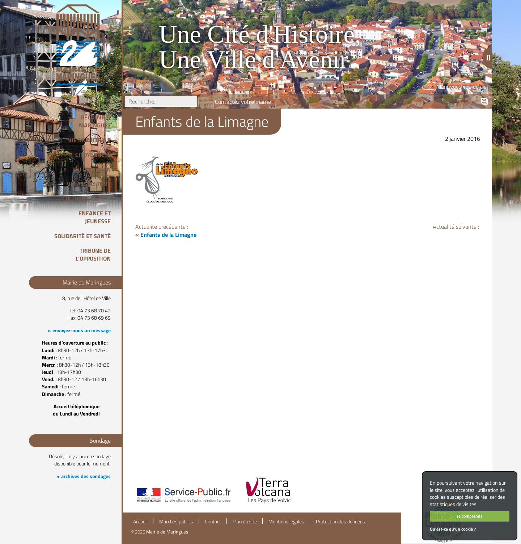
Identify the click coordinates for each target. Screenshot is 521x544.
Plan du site (245, 521)
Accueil (140, 521)
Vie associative (89, 184)
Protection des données (340, 521)
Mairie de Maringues (167, 531)
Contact (213, 521)
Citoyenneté (93, 154)
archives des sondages (86, 476)
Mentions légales (286, 521)
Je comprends (470, 516)
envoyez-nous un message (81, 330)
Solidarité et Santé (82, 236)
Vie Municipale (89, 140)
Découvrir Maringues (95, 121)
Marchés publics (176, 521)
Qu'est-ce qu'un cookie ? (453, 529)
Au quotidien (92, 169)
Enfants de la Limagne (168, 234)
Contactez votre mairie (243, 101)
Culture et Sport (86, 198)
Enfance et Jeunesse (95, 217)
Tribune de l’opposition (93, 254)
